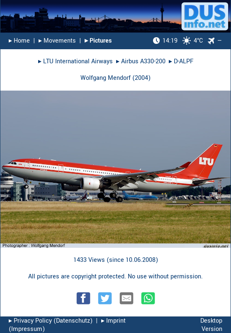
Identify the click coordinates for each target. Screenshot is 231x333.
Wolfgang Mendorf (105, 78)
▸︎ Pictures (98, 40)
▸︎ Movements (57, 40)
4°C (178, 40)
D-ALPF (183, 61)
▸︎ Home (19, 40)
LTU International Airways (78, 61)
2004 (141, 78)
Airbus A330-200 (143, 61)
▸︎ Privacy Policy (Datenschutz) (50, 320)
